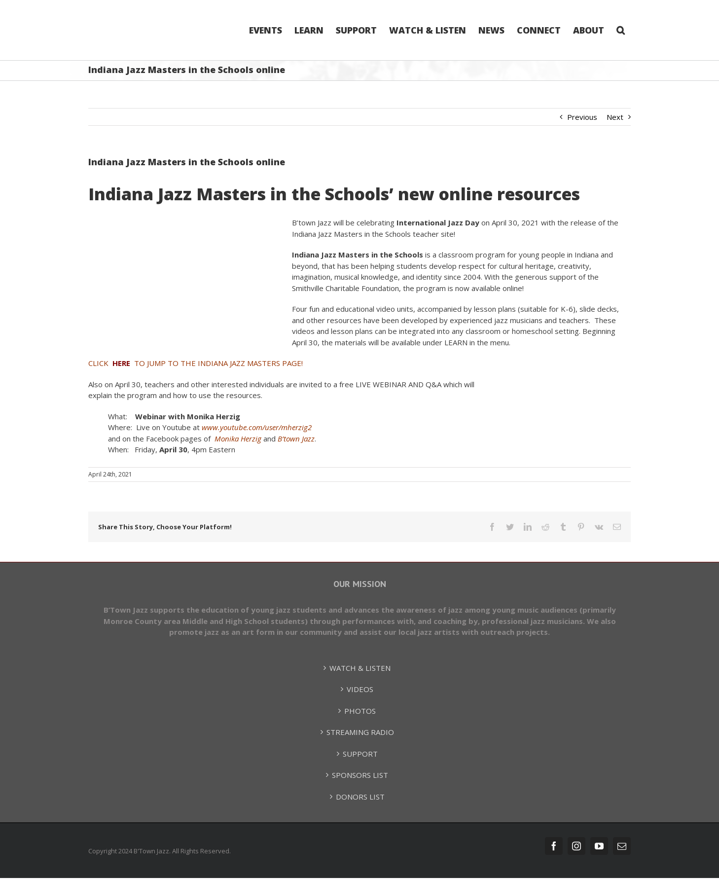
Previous (582, 117)
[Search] (620, 30)
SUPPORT (360, 754)
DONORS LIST (360, 797)
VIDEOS (360, 689)
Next (615, 117)
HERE (121, 363)
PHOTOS (360, 711)
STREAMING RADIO (360, 732)
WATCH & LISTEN (360, 668)
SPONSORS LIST (360, 775)
